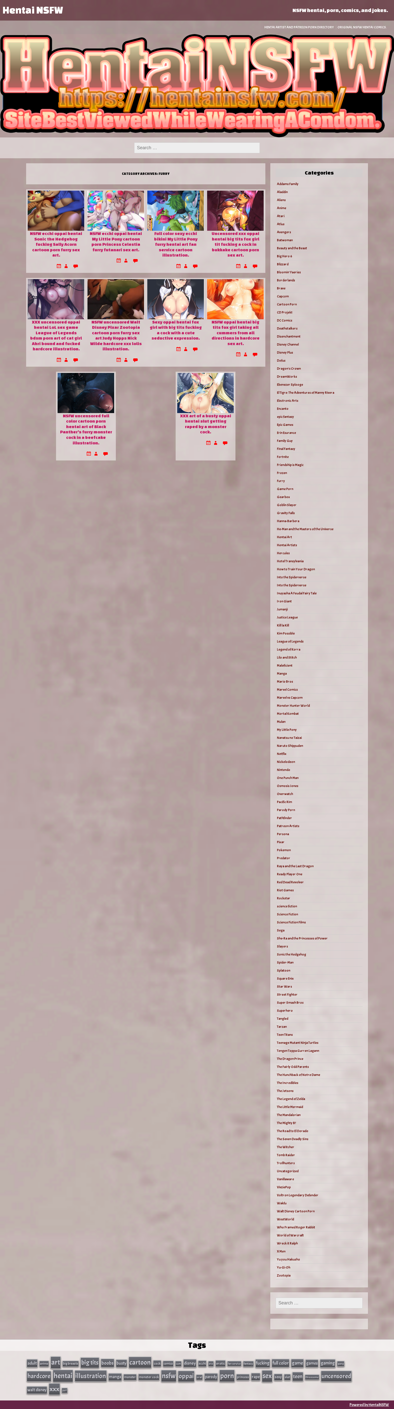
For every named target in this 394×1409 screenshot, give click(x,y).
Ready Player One (289, 874)
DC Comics (284, 320)
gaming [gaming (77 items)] (328, 1363)
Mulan (281, 722)
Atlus (280, 224)
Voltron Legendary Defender (297, 1195)
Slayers (282, 946)
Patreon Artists (288, 826)
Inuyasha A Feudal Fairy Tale (297, 593)
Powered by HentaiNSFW (369, 1404)
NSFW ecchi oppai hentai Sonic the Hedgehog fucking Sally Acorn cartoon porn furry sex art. (56, 244)
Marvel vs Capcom (290, 697)
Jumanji (282, 609)
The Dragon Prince (290, 1059)
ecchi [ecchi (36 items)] (202, 1363)
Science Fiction (287, 914)
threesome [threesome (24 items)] (312, 1377)
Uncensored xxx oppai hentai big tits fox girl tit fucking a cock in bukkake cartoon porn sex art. (235, 244)
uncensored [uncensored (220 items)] (336, 1376)
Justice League (287, 617)
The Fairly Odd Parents (293, 1067)
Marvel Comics (287, 689)
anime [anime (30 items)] (44, 1364)
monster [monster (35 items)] (130, 1377)
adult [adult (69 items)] (32, 1363)
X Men (281, 1251)
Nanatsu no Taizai (289, 738)
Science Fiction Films (291, 922)
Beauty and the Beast (292, 248)
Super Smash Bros (290, 1002)
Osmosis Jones (287, 786)
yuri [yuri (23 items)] (64, 1390)
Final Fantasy (286, 449)
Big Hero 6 (284, 256)
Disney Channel (288, 344)
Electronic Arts (287, 401)
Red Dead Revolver (290, 882)
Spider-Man (285, 962)
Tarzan (282, 1027)
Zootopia (283, 1275)
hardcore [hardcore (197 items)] (39, 1376)
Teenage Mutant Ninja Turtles (297, 1043)
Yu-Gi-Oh (283, 1267)
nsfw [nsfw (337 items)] (169, 1375)
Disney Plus (285, 352)
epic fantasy (285, 417)
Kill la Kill (283, 625)
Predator (283, 858)
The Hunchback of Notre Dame (298, 1075)
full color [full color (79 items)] (280, 1363)
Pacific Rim (284, 802)
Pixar (280, 842)
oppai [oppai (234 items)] (186, 1376)
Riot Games (285, 890)
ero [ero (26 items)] (211, 1364)
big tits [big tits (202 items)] (89, 1363)
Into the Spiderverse (291, 577)
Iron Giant (284, 601)
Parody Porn (286, 810)
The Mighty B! (286, 1123)
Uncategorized (288, 1171)
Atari (280, 216)
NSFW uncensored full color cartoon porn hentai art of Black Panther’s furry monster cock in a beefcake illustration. (86, 429)
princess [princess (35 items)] (243, 1377)
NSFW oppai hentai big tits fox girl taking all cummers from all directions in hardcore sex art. (236, 333)
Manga (282, 673)
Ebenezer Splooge (290, 384)
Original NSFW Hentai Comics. (362, 27)
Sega (280, 930)
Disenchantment (289, 336)
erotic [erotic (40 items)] (220, 1363)
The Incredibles (287, 1083)
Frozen (282, 473)
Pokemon (284, 850)
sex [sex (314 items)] (267, 1375)
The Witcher (285, 1147)
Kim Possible (286, 633)
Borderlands (286, 280)
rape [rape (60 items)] (256, 1376)
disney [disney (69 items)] (190, 1363)
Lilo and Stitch (287, 657)
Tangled (282, 1018)
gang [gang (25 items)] (341, 1363)
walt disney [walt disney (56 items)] (36, 1389)
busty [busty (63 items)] (121, 1363)
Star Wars (284, 986)
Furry (281, 481)
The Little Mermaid (290, 1107)
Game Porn (285, 489)
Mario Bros (285, 681)
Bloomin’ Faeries (289, 272)
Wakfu (281, 1203)
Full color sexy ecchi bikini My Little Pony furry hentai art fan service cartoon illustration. (176, 244)
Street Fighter (287, 994)
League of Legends (290, 641)
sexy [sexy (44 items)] (278, 1377)
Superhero (285, 1010)
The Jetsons (285, 1091)
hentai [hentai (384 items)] (63, 1375)
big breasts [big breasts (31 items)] (70, 1364)
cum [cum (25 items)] (178, 1363)
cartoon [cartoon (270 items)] (140, 1362)
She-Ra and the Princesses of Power (302, 938)
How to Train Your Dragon (296, 569)
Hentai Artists (287, 545)
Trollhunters (286, 1163)
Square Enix (285, 978)
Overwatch (285, 794)
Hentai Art (284, 537)
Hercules (283, 553)
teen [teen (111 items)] (298, 1376)
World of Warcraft (290, 1235)
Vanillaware (285, 1179)
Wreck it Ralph (287, 1243)
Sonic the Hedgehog (291, 954)
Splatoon (283, 970)
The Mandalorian (289, 1115)
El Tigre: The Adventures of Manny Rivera (305, 392)
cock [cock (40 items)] (157, 1363)
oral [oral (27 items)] (199, 1377)
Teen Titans (285, 1035)
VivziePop (284, 1187)
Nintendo (283, 770)
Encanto (282, 409)
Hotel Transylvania (290, 561)
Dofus (281, 360)
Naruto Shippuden (290, 746)
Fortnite (283, 457)
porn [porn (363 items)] (227, 1375)
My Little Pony (287, 730)
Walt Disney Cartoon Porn (296, 1211)
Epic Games (285, 425)
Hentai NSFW (33, 10)
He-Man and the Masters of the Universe (305, 529)
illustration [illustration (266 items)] (90, 1376)
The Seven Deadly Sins (292, 1139)
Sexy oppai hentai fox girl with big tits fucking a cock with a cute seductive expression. (176, 330)
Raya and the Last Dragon (295, 866)
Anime (281, 208)
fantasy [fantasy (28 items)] (248, 1364)
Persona (283, 834)
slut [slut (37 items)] (287, 1377)
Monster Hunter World (293, 705)
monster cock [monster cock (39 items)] (149, 1377)
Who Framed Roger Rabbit (296, 1227)
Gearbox (283, 497)
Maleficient (284, 665)
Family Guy (285, 441)
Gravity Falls (286, 513)
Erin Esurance (286, 433)
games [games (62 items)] (312, 1363)
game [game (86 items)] (297, 1363)
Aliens (281, 200)
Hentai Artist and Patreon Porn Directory (299, 27)
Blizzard (282, 264)
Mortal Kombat (288, 714)
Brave (281, 288)
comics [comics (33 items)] (168, 1364)
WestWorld (285, 1219)
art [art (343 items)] (55, 1362)
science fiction (287, 906)
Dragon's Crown (289, 368)
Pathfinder (284, 818)
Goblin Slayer (287, 505)
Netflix (281, 754)
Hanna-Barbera (288, 521)
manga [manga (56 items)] (115, 1376)
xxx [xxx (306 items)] (54, 1388)
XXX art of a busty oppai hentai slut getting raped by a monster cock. (205, 423)
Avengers (284, 232)
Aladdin (282, 192)
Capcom (283, 296)
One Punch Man (288, 778)
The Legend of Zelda (291, 1099)
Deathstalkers (287, 328)
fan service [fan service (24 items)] (234, 1363)
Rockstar (283, 898)
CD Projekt (284, 312)
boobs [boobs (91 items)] (108, 1363)
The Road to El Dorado (292, 1131)
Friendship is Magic (290, 465)
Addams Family (288, 184)
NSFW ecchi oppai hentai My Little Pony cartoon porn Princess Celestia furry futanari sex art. (116, 241)
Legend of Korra (288, 649)
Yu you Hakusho (288, 1259)
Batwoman (285, 240)
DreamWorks (287, 376)
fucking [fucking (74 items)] (262, 1363)
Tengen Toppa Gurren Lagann (298, 1051)
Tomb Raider (286, 1155)
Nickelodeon (286, 762)
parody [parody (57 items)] (211, 1376)
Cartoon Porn (287, 304)
